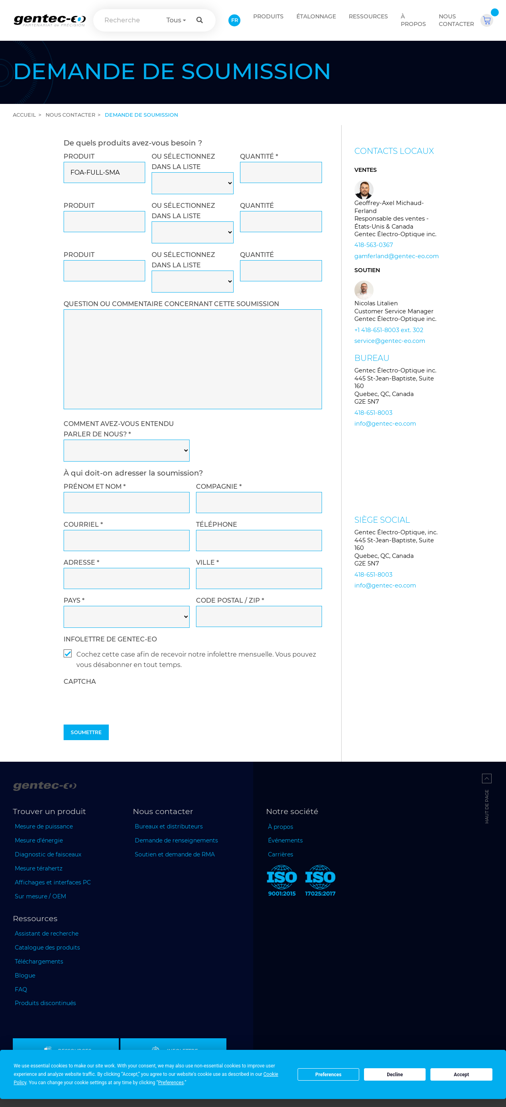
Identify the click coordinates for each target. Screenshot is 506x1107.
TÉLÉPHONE (216, 524)
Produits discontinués (45, 1003)
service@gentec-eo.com (389, 340)
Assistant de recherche (46, 933)
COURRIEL (83, 524)
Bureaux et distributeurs (169, 826)
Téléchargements (39, 961)
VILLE (207, 562)
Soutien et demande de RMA (175, 854)
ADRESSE (81, 562)
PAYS (74, 600)
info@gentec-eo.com (385, 423)
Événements (285, 840)
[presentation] (124, 721)
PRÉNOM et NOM (95, 486)
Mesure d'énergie (39, 840)
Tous (173, 20)
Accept (461, 1074)
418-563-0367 (373, 245)
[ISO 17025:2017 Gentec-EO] (320, 882)
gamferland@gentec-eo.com (396, 256)
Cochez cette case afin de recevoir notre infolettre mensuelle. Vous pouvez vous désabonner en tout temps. (196, 660)
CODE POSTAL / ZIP (230, 600)
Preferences (328, 1074)
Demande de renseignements (176, 840)
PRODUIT (79, 156)
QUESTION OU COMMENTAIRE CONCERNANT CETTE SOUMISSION (171, 304)
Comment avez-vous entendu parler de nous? (119, 429)
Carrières (280, 854)
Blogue (25, 975)
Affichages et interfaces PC (53, 882)
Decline (395, 1074)
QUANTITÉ (259, 156)
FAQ (21, 989)
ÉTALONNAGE (316, 16)
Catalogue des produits (47, 947)
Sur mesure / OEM (40, 896)
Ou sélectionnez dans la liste (183, 162)
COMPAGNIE (219, 486)
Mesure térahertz (38, 868)
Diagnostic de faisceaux (48, 854)
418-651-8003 (373, 412)
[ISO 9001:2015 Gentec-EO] (282, 882)
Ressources (368, 16)
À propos (413, 20)
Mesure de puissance (44, 826)
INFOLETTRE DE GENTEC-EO (110, 639)
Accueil (24, 115)
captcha (80, 681)
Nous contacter (456, 20)
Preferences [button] (171, 1082)
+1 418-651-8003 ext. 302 (388, 330)
